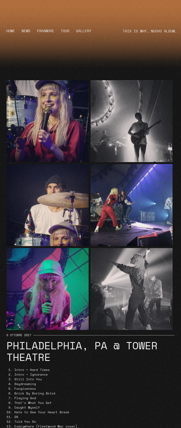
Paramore (45, 31)
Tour (65, 31)
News (26, 31)
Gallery (83, 31)
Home (10, 31)
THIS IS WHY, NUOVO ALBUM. (150, 31)
